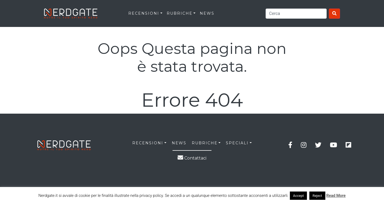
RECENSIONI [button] (147, 143)
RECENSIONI (143, 13)
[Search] (296, 14)
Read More (336, 195)
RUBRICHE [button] (205, 143)
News (207, 13)
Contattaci (192, 158)
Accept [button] (298, 196)
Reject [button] (317, 196)
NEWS (179, 143)
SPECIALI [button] (237, 143)
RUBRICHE (180, 13)
